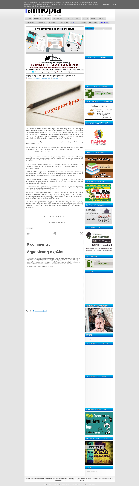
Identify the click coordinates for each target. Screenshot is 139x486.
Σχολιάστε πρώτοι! (57, 78)
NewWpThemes (52, 484)
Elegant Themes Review (89, 484)
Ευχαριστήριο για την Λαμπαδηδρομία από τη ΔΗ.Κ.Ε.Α (50, 75)
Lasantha (68, 484)
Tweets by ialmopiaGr (91, 471)
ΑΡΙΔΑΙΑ (42, 78)
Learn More (106, 4)
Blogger (82, 480)
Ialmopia (89, 339)
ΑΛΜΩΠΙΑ (37, 78)
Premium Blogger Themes (77, 484)
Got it (114, 4)
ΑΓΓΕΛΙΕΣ (108, 28)
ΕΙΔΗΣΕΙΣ (47, 78)
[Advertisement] (99, 42)
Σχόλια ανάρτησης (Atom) (40, 311)
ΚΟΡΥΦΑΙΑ (89, 28)
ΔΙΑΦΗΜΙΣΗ (99, 28)
